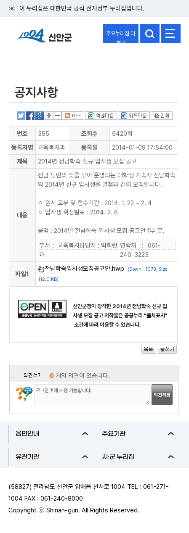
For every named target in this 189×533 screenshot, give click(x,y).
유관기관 (52, 457)
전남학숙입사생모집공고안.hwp (84, 268)
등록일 (89, 147)
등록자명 (22, 147)
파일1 (22, 274)
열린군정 (28, 60)
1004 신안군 (44, 39)
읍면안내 (52, 434)
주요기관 (138, 434)
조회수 (89, 133)
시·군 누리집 (138, 457)
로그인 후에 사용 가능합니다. (92, 394)
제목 (22, 161)
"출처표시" (156, 315)
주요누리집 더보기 (120, 36)
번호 (22, 133)
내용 (22, 215)
